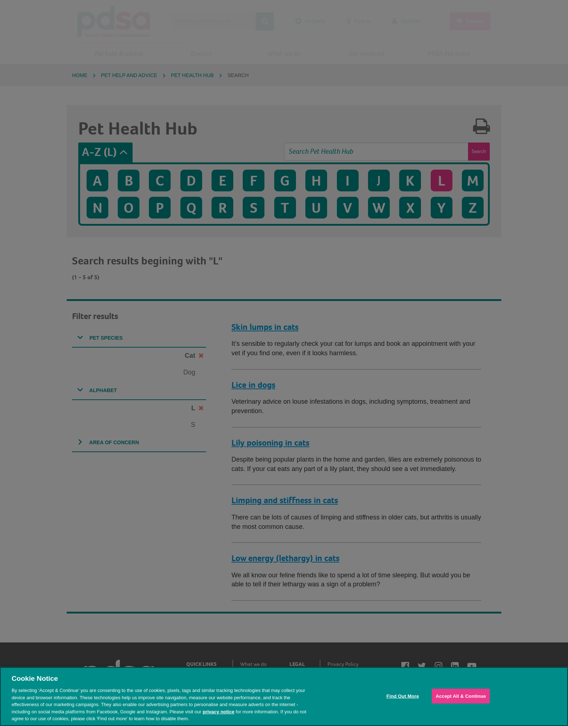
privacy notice (218, 711)
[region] (284, 696)
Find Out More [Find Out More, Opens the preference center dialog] (403, 696)
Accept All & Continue (461, 696)
